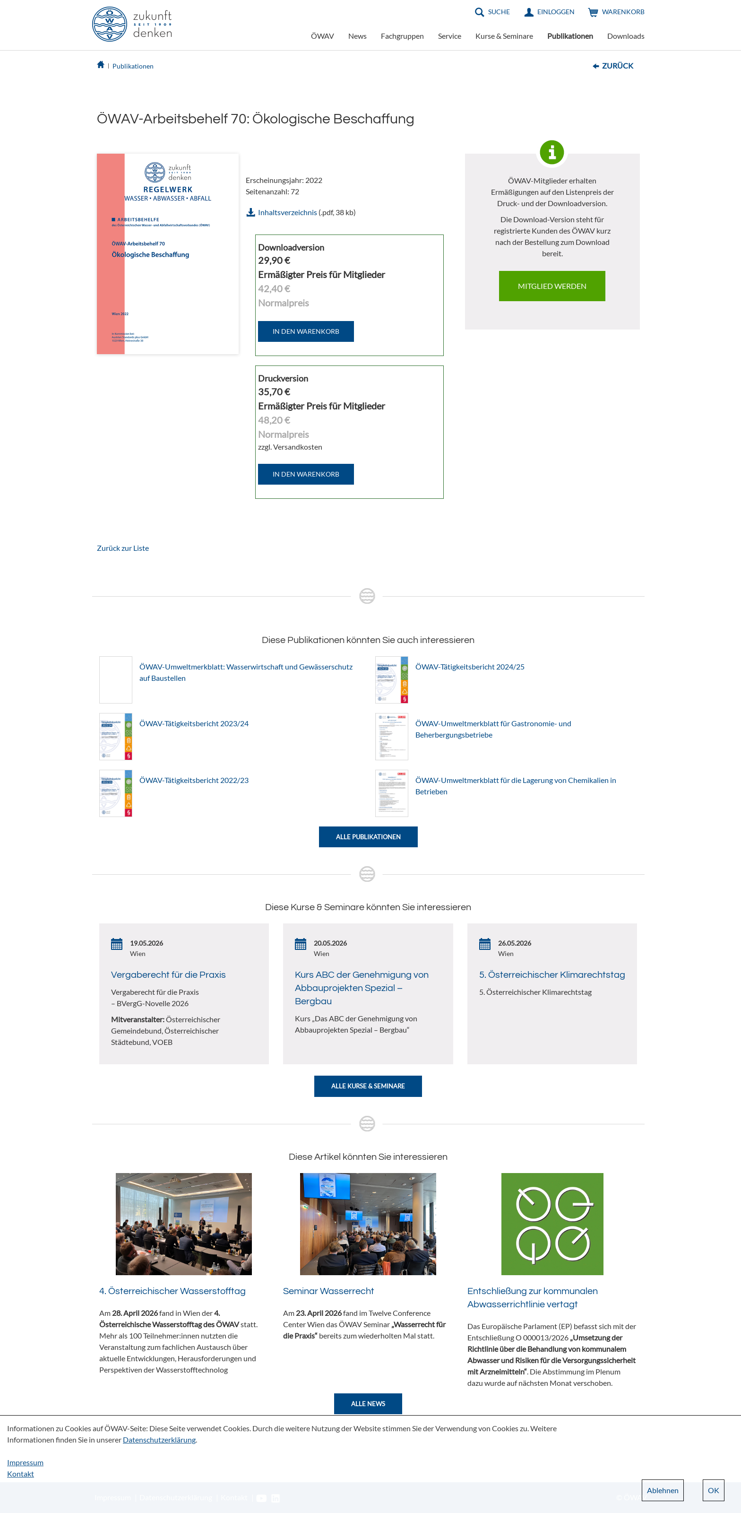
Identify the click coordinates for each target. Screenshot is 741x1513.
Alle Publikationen (368, 837)
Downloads (626, 35)
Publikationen (570, 35)
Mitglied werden (552, 285)
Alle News (368, 1404)
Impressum (25, 1462)
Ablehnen (663, 1490)
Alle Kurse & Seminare (368, 1086)
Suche (499, 12)
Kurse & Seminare (504, 35)
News (357, 35)
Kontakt (20, 1473)
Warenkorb (623, 12)
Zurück (617, 65)
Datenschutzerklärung (159, 1439)
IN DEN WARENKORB (306, 331)
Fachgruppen (402, 35)
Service (449, 35)
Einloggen (556, 12)
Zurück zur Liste (123, 547)
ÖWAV (322, 35)
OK (713, 1490)
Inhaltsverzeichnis (287, 212)
